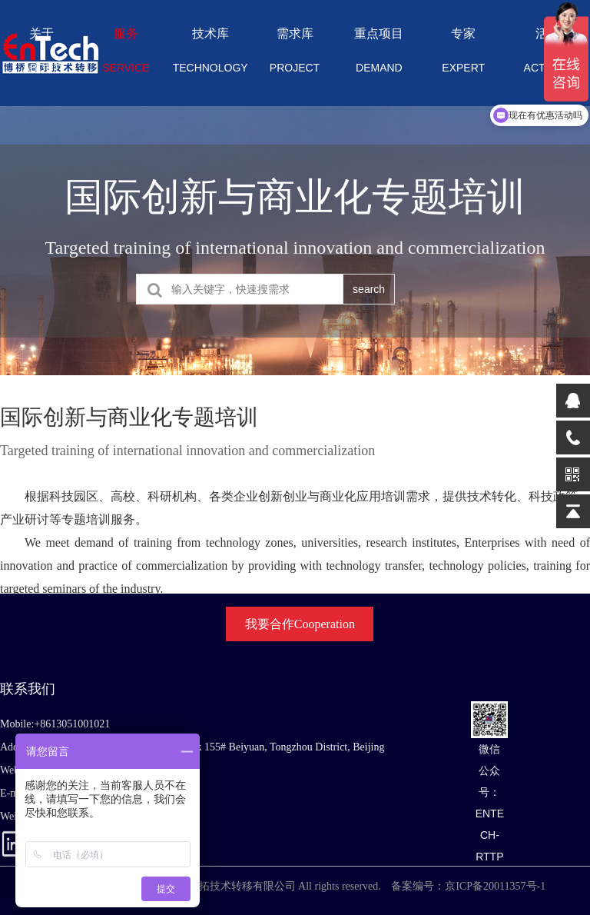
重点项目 (378, 56)
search (369, 289)
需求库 (295, 56)
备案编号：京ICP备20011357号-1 (468, 886)
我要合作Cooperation (300, 624)
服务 (126, 56)
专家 (463, 56)
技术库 (210, 56)
